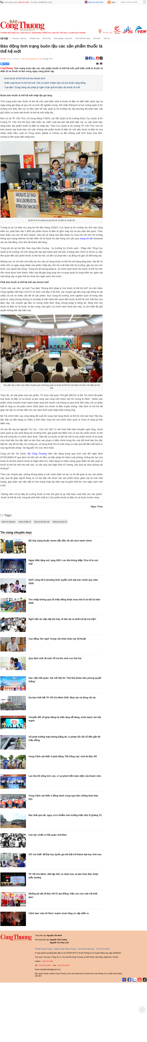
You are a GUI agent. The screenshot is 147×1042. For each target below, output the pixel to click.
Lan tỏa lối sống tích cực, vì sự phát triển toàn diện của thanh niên (65, 776)
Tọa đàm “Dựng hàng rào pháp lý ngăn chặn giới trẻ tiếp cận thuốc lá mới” (42, 87)
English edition (95, 2)
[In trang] (101, 64)
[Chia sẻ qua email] (97, 63)
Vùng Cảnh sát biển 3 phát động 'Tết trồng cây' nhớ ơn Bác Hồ (63, 756)
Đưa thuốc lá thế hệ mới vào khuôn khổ (24, 78)
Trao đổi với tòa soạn (85, 949)
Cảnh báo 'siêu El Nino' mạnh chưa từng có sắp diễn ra (59, 913)
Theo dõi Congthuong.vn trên (32, 59)
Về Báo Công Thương (43, 949)
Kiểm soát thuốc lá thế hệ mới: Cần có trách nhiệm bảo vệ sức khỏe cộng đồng (45, 83)
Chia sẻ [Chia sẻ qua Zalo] (5, 64)
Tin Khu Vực (105, 31)
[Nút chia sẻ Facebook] (20, 64)
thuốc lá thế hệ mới (41, 522)
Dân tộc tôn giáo (59, 33)
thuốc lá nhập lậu (8, 522)
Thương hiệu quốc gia (9, 33)
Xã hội (4, 38)
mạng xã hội (86, 238)
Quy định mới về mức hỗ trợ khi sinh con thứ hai (55, 658)
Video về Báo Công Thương (65, 949)
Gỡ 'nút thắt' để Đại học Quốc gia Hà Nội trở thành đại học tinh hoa (65, 854)
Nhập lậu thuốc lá (60, 522)
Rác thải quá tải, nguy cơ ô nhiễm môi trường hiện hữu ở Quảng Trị (65, 815)
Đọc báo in (25, 33)
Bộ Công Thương (37, 453)
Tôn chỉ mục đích (103, 949)
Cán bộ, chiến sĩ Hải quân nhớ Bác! (48, 835)
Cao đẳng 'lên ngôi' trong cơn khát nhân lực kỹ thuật (57, 639)
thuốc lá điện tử (25, 522)
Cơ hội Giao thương (77, 33)
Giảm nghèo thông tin (41, 33)
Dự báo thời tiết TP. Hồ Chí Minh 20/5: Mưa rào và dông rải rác (62, 697)
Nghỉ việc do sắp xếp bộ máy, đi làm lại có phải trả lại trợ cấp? (62, 619)
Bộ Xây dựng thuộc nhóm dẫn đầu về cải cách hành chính (60, 540)
